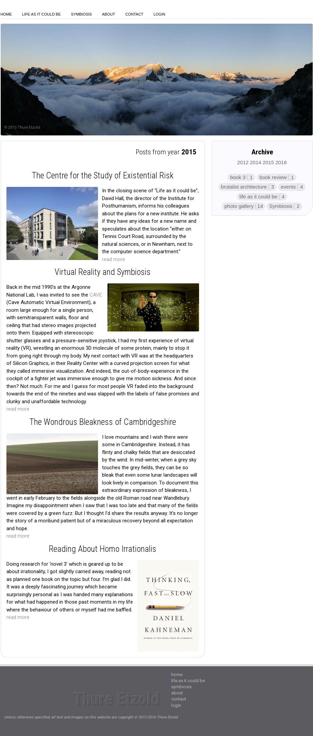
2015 (268, 162)
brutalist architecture (244, 187)
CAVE (96, 295)
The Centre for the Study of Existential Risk (103, 175)
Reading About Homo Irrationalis (102, 549)
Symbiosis (81, 14)
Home (6, 14)
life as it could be (258, 196)
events (288, 187)
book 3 (238, 177)
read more (113, 259)
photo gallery (239, 206)
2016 (281, 162)
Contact (134, 14)
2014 (255, 162)
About (108, 14)
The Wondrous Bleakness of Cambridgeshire (103, 422)
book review (273, 177)
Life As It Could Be (41, 14)
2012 (242, 162)
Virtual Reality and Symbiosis (103, 272)
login (159, 14)
